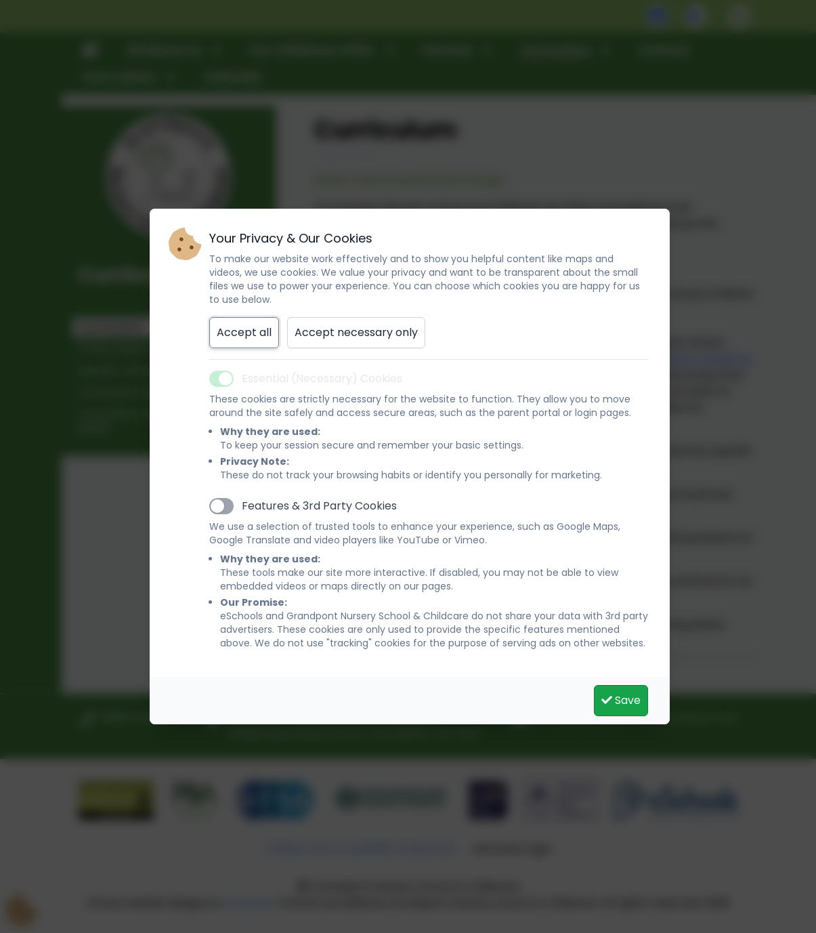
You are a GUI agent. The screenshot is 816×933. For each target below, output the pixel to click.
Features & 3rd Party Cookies (319, 506)
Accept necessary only (356, 332)
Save (621, 700)
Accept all (244, 332)
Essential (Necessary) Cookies (322, 378)
